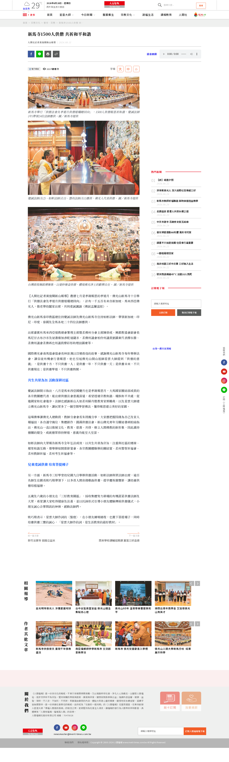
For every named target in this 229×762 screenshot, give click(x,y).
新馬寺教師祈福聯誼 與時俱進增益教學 (179, 216)
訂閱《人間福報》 (211, 405)
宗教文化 (128, 24)
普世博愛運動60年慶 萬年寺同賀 (175, 248)
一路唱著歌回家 (166, 270)
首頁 (50, 24)
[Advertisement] (114, 573)
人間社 (183, 24)
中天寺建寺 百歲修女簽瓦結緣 (174, 238)
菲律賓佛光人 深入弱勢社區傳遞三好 (177, 206)
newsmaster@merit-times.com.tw (72, 750)
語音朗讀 (152, 69)
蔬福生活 (148, 24)
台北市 (26, 10)
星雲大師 (67, 24)
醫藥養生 (108, 24)
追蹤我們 (211, 351)
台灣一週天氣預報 (161, 366)
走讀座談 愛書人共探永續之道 (174, 227)
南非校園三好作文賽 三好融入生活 (176, 280)
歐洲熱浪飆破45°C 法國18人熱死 (176, 291)
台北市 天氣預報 (176, 352)
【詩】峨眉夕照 (166, 195)
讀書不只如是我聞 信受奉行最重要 (176, 259)
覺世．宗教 (49, 32)
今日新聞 (88, 24)
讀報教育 (166, 24)
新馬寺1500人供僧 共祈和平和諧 (72, 32)
